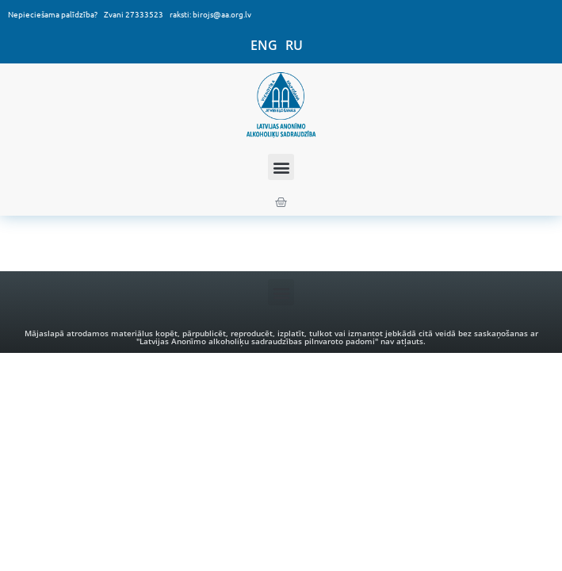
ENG (263, 45)
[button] (281, 167)
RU (294, 45)
